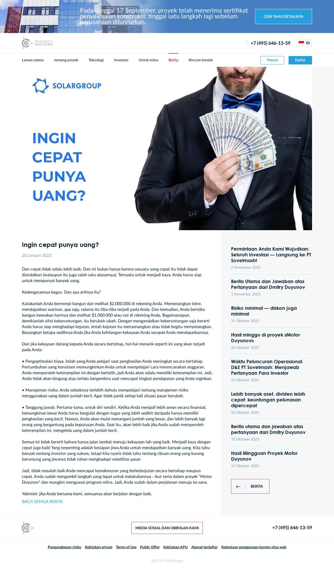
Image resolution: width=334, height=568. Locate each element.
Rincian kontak (201, 60)
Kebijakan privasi (98, 547)
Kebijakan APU (175, 547)
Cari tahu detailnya (283, 17)
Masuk (272, 60)
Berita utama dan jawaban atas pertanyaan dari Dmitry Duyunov (268, 429)
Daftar (300, 60)
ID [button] (304, 43)
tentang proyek (66, 60)
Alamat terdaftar (204, 547)
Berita (173, 60)
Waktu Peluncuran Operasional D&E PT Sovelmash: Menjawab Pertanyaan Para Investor (266, 367)
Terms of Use (126, 547)
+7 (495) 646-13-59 (270, 43)
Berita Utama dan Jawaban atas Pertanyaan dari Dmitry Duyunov (268, 284)
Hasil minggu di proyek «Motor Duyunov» (265, 337)
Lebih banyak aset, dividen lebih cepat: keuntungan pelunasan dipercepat (268, 399)
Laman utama (33, 60)
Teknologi (96, 60)
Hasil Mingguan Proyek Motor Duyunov (264, 456)
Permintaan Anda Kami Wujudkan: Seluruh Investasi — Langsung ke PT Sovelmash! (271, 254)
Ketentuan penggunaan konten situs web (253, 547)
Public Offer (150, 547)
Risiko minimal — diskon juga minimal (264, 311)
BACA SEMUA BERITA (42, 502)
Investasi (121, 60)
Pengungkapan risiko (64, 547)
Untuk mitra (148, 60)
